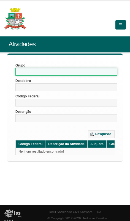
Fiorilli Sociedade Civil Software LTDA (74, 212)
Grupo (20, 65)
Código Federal (27, 96)
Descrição (23, 112)
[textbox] (66, 72)
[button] (101, 134)
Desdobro (23, 81)
